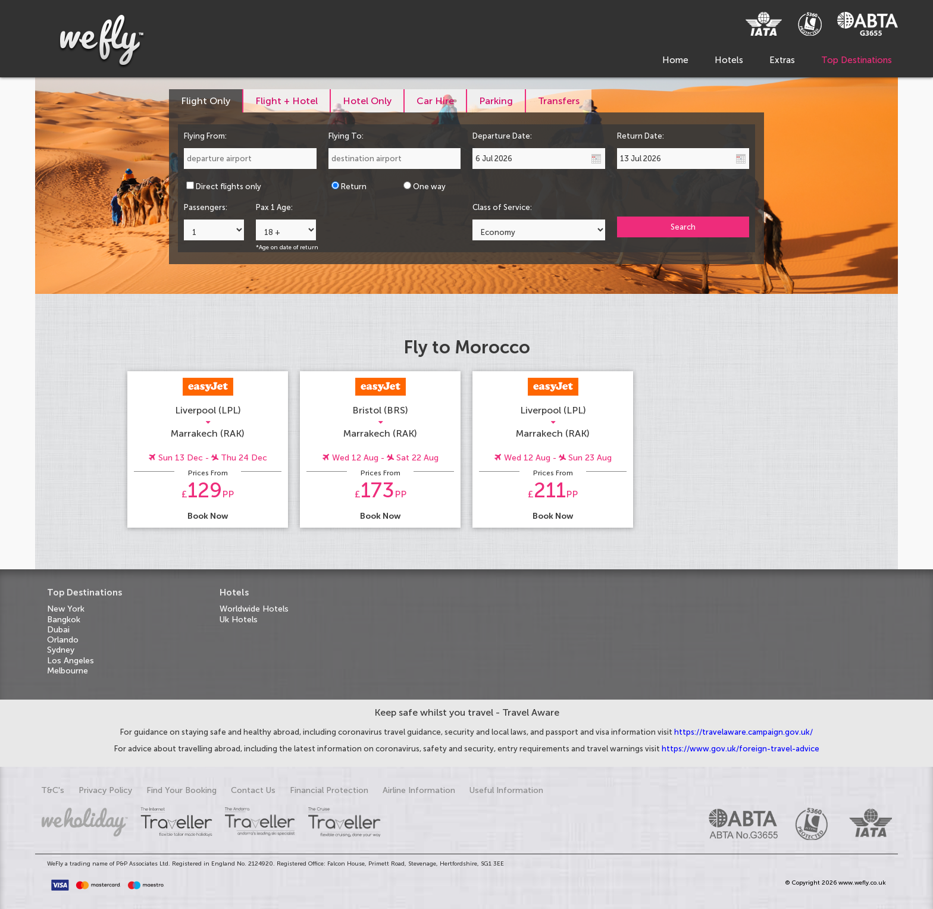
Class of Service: (502, 207)
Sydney (60, 650)
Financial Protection (329, 790)
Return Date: (640, 135)
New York (65, 609)
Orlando (63, 640)
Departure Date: (502, 135)
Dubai (58, 630)
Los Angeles (70, 661)
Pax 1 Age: (274, 207)
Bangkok (63, 620)
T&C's (52, 790)
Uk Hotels (239, 620)
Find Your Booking (181, 790)
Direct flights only (228, 186)
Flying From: (205, 135)
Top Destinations (856, 60)
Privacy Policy (105, 790)
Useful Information (506, 790)
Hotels (729, 60)
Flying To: (346, 135)
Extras (782, 60)
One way (429, 186)
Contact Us (253, 790)
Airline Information (419, 790)
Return (354, 186)
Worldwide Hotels (254, 609)
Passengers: (205, 207)
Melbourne (67, 671)
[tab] (206, 100)
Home (675, 60)
